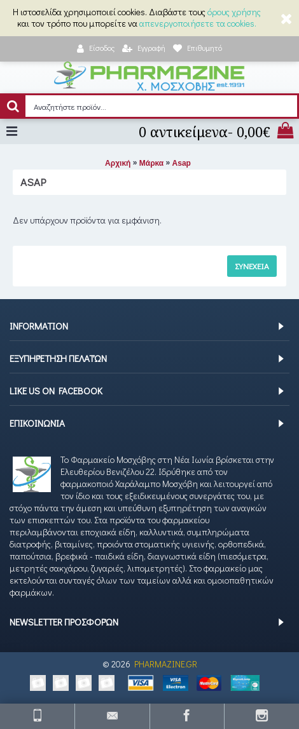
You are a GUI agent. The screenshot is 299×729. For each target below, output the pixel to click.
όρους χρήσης (234, 12)
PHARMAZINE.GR (165, 664)
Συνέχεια (252, 265)
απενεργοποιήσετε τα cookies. (197, 23)
